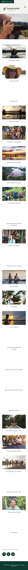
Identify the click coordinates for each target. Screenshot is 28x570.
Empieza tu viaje (7, 1)
